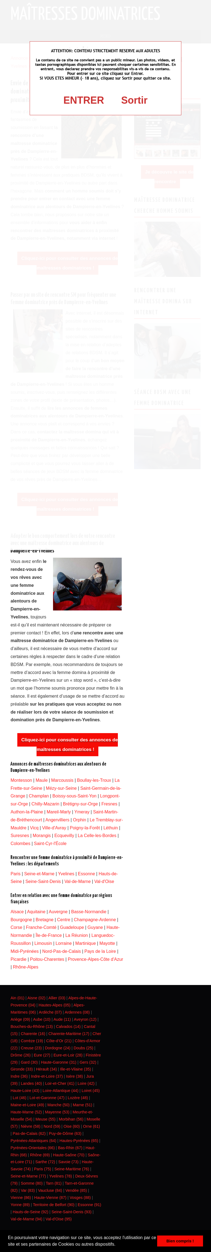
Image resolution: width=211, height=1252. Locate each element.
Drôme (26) (20, 1055)
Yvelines (66, 873)
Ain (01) (17, 998)
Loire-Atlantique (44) (60, 1090)
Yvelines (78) (60, 1176)
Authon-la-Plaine (26, 812)
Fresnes (109, 804)
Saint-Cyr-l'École (50, 843)
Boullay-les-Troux (94, 780)
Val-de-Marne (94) (26, 1219)
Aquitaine (36, 911)
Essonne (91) (89, 1205)
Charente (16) (33, 1033)
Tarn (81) (54, 1183)
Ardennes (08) (77, 1012)
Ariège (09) (20, 1019)
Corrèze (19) (32, 1041)
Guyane (95, 927)
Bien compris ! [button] (180, 1241)
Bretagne (45, 919)
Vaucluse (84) (50, 1190)
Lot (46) (19, 1098)
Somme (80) (32, 1183)
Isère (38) (74, 1076)
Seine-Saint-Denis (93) (72, 1212)
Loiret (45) (91, 1090)
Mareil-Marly (59, 812)
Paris (15, 873)
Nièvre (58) (30, 1126)
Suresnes (19, 835)
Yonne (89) (20, 1205)
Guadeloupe (72, 927)
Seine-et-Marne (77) (28, 1176)
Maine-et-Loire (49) (27, 1105)
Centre (63, 919)
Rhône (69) (40, 1155)
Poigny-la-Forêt (85, 828)
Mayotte (107, 943)
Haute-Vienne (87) (50, 1197)
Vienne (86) (20, 1197)
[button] (117, 1245)
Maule (42, 780)
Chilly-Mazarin (45, 804)
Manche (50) (59, 1105)
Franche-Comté (41, 927)
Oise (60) (71, 1126)
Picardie (18, 959)
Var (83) (28, 1190)
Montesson (21, 780)
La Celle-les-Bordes (97, 835)
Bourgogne (21, 919)
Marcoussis (62, 780)
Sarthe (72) (45, 1162)
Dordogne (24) (57, 1048)
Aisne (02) (36, 998)
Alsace (17, 911)
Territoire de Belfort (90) (53, 1205)
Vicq (34, 828)
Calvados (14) (68, 1026)
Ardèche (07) (50, 1012)
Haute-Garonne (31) (58, 1062)
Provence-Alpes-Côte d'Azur (95, 959)
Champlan (39, 796)
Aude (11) (62, 1019)
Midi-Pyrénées (24, 951)
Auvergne (58, 911)
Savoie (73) (68, 1162)
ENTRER (83, 100)
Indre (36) (18, 1076)
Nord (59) (52, 1126)
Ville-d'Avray (54, 828)
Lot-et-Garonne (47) (47, 1098)
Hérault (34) (46, 1069)
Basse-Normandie (88, 911)
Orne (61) (91, 1126)
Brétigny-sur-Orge (80, 804)
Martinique (85, 943)
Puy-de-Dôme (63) (65, 1133)
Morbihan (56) (71, 1119)
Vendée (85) (76, 1190)
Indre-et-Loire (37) (47, 1076)
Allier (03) (56, 998)
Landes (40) (31, 1083)
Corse (16, 927)
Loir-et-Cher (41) (59, 1083)
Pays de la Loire (100, 951)
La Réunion (76, 935)
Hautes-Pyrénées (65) (79, 1140)
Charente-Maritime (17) (68, 1033)
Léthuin (110, 828)
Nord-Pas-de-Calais (61, 951)
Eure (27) (42, 1055)
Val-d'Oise (104, 881)
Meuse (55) (45, 1119)
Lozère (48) (78, 1098)
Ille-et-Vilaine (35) (75, 1069)
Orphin (79, 820)
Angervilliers (57, 820)
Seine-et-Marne (39, 873)
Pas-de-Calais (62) (29, 1133)
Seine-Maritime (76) (71, 1169)
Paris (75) (42, 1169)
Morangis (42, 835)
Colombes (20, 843)
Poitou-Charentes (47, 959)
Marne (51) (82, 1105)
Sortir (134, 100)
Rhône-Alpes (25, 967)
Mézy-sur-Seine (61, 788)
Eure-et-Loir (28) (68, 1055)
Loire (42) (86, 1083)
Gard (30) (29, 1062)
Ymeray (82, 812)
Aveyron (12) (85, 1019)
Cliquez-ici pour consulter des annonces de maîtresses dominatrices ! (69, 744)
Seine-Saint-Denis (43, 881)
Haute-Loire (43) (24, 1090)
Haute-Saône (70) (68, 1155)
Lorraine (63, 943)
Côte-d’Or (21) (58, 1041)
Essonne (86, 873)
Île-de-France (49, 935)
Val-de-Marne (77, 881)
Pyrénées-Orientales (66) (32, 1148)
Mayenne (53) (57, 1112)
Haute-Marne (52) (26, 1112)
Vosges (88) (80, 1197)
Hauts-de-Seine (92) (30, 1212)
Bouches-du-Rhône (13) (31, 1026)
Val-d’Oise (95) (59, 1219)
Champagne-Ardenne (95, 919)
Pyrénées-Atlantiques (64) (33, 1140)
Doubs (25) (83, 1048)
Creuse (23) (31, 1048)
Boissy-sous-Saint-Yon (74, 796)
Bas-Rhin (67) (70, 1148)
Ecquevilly (64, 835)
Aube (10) (42, 1019)
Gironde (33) (21, 1069)
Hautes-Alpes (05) (55, 1005)
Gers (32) (88, 1062)
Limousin (43, 943)
